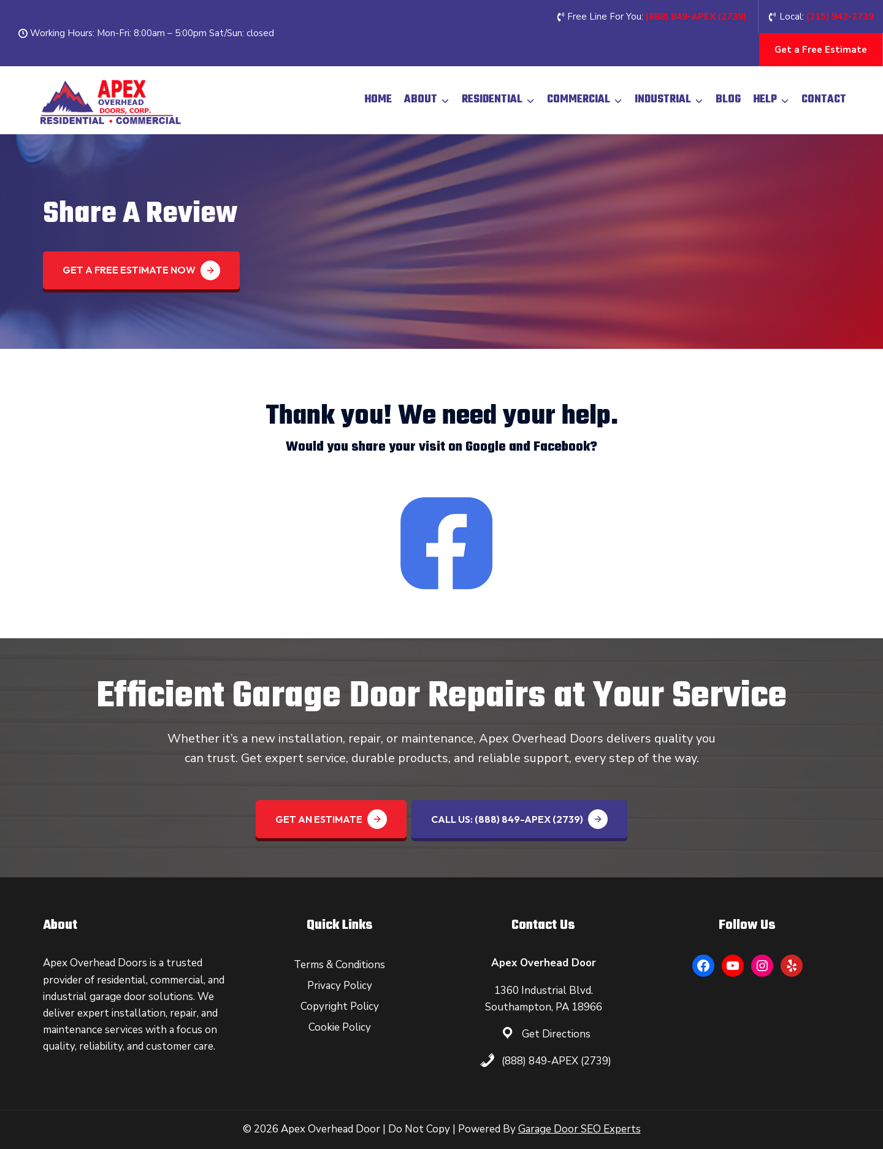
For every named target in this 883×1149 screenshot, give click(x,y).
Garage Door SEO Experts (579, 1129)
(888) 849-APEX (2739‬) (696, 16)
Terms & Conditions (339, 965)
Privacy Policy (339, 986)
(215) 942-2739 (840, 16)
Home (378, 100)
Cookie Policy (339, 1027)
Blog (728, 100)
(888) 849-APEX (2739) (556, 1061)
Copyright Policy (339, 1006)
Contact (823, 100)
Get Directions (556, 1034)
